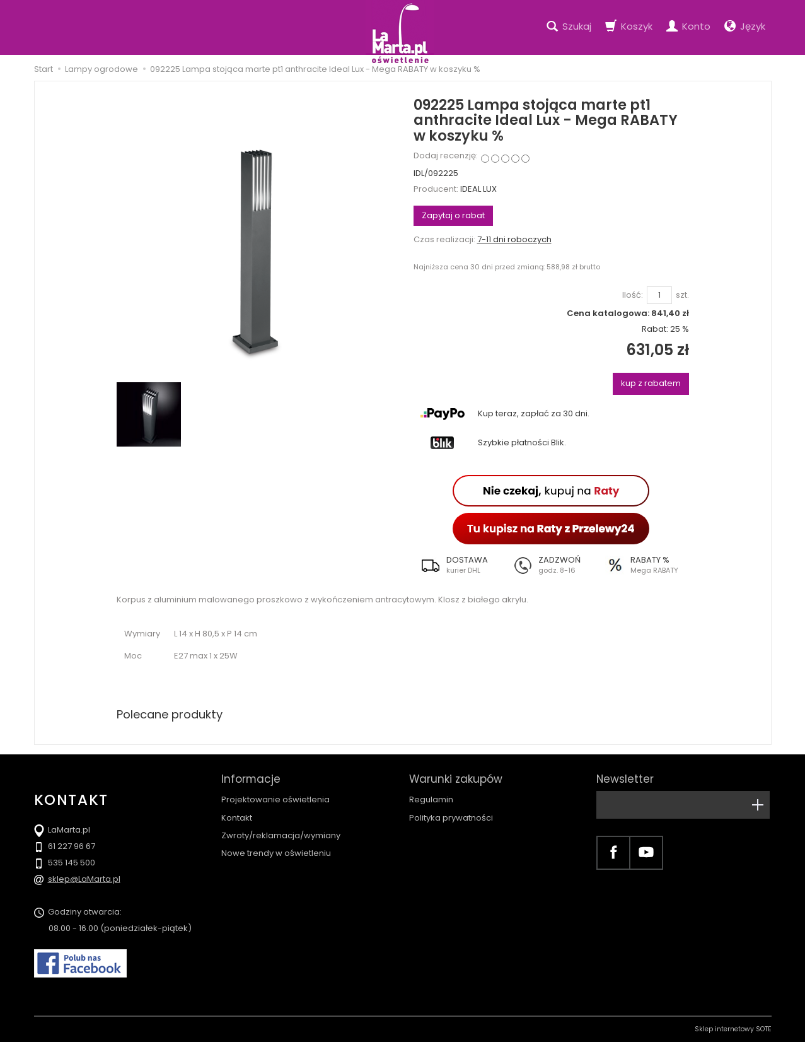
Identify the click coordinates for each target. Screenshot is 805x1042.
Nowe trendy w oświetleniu (276, 853)
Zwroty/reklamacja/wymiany (280, 835)
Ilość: (632, 295)
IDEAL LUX (478, 189)
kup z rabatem (651, 383)
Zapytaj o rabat (453, 215)
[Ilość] (659, 295)
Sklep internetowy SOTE (733, 1029)
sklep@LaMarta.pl (84, 879)
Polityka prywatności (451, 818)
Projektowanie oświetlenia (275, 799)
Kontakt (236, 818)
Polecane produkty (170, 714)
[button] (460, 565)
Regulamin (431, 799)
